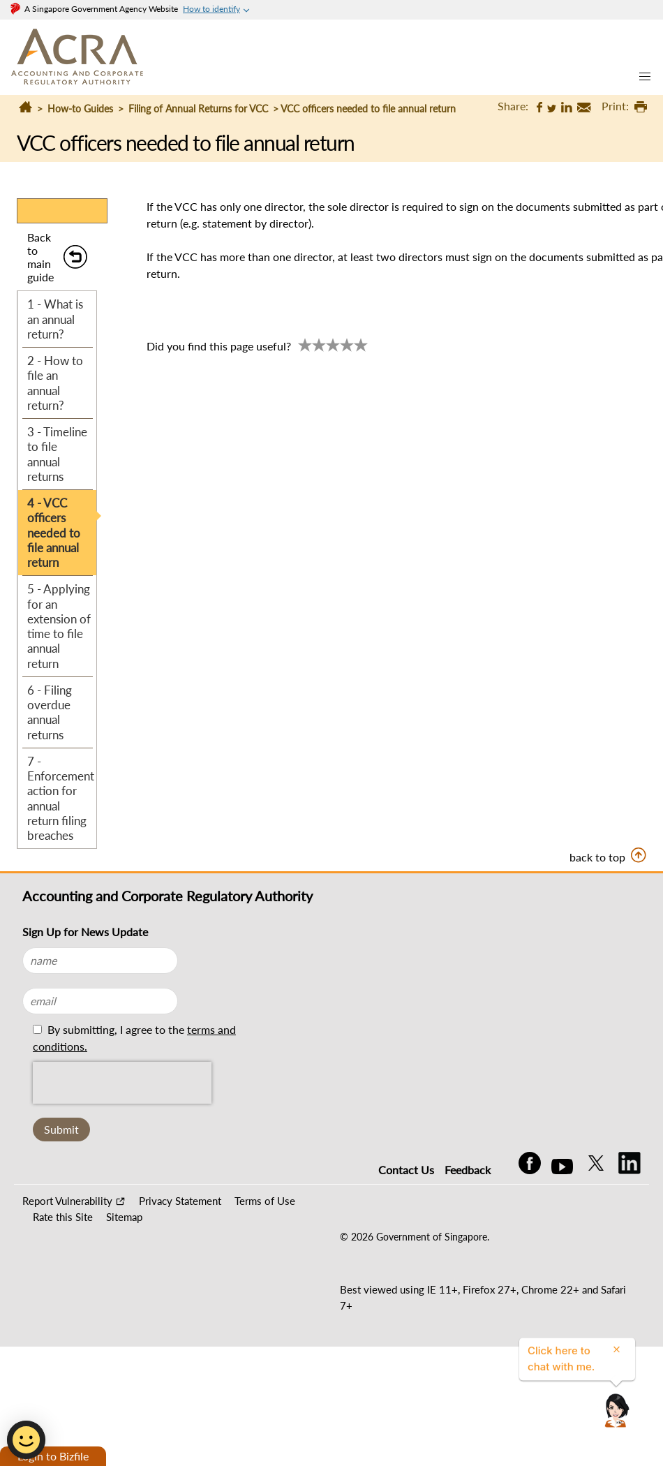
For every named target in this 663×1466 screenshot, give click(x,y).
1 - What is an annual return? (55, 319)
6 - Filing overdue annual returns (49, 712)
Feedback (468, 1169)
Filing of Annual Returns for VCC (198, 108)
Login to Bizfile (53, 1456)
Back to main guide (40, 257)
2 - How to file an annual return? (55, 383)
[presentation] (122, 1083)
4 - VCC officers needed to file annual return (53, 533)
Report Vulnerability (67, 1200)
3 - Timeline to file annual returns (57, 454)
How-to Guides (80, 108)
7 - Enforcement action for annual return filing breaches (60, 798)
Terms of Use (264, 1200)
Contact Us (406, 1169)
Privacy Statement (180, 1200)
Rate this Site (63, 1216)
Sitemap (124, 1216)
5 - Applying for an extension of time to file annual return (59, 626)
